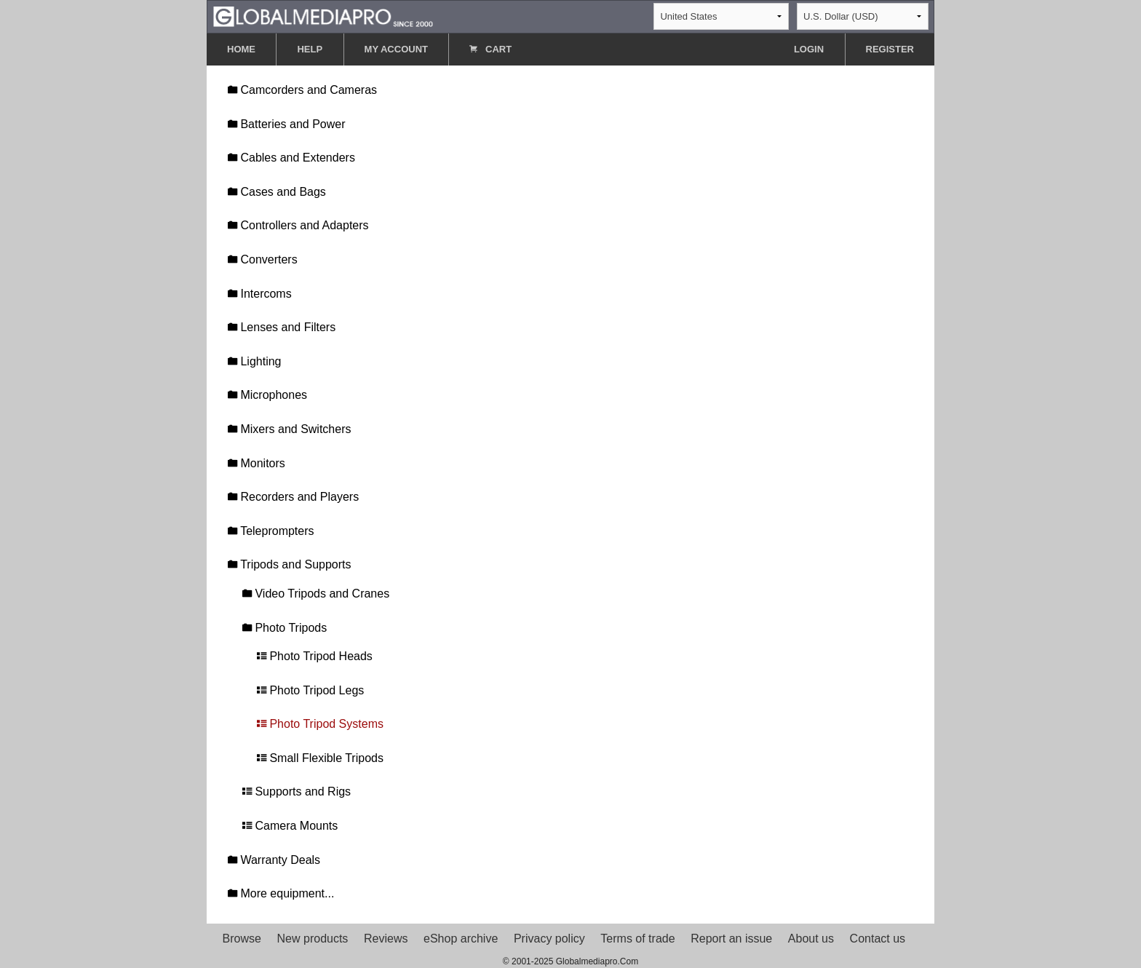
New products (313, 938)
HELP (309, 49)
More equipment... (281, 893)
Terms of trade (637, 938)
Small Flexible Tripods (320, 758)
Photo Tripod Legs (310, 690)
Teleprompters (271, 531)
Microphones (267, 395)
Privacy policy (549, 938)
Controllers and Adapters (298, 225)
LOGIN (809, 49)
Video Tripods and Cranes (315, 593)
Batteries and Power (287, 124)
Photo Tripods (284, 628)
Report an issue (731, 938)
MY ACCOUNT (396, 49)
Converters (263, 259)
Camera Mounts (290, 826)
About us (811, 938)
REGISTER (890, 49)
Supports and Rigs (296, 791)
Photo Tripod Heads (315, 656)
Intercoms (260, 293)
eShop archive (461, 938)
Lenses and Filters (281, 327)
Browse (242, 938)
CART (490, 49)
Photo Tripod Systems (320, 724)
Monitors (256, 463)
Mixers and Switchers (289, 429)
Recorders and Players (293, 497)
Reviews (386, 938)
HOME (241, 49)
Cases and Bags (277, 192)
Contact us (877, 938)
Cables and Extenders (291, 157)
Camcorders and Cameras (302, 90)
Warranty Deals (274, 860)
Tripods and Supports (289, 564)
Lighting (255, 361)
